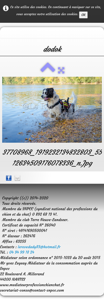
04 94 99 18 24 (21, 252)
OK (83, 15)
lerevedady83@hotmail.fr (39, 246)
